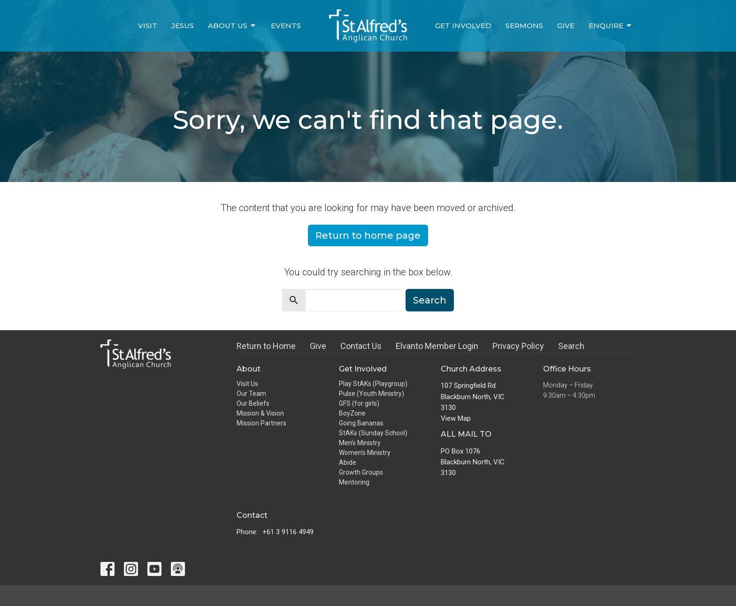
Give (566, 25)
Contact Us (361, 346)
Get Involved (463, 25)
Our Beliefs (253, 403)
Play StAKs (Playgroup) (373, 383)
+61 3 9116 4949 (288, 532)
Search (429, 300)
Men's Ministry (360, 443)
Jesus (182, 25)
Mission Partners (261, 423)
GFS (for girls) (359, 403)
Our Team (251, 393)
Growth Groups (361, 472)
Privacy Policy (518, 346)
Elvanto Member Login (437, 346)
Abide (347, 462)
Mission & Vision (260, 413)
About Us (232, 25)
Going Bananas (361, 423)
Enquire (611, 25)
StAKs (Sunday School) (373, 433)
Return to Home (266, 346)
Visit (147, 25)
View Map (456, 418)
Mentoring (354, 482)
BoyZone (352, 413)
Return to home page (368, 235)
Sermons (524, 25)
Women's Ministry (365, 452)
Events (286, 25)
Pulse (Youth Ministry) (371, 393)
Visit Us (247, 383)
